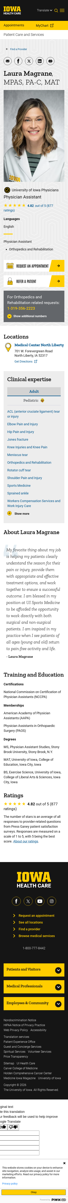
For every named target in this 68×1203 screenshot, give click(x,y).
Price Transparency (16, 1056)
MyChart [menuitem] (42, 25)
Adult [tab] (34, 391)
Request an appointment (36, 915)
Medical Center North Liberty (39, 345)
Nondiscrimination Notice (20, 1020)
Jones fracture (17, 439)
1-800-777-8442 (34, 948)
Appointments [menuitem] (14, 25)
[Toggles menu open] (62, 10)
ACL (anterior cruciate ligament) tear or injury (33, 414)
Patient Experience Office (19, 1042)
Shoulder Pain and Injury (24, 478)
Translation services (16, 1037)
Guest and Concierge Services (22, 1046)
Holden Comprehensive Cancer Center (28, 1073)
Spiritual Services (14, 1051)
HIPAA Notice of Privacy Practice (24, 1025)
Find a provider (29, 929)
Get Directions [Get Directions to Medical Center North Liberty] (23, 361)
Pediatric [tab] (30, 400)
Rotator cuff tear (19, 470)
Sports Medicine (19, 485)
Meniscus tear (17, 455)
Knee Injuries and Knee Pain (27, 447)
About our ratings (25, 841)
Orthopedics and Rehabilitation (29, 462)
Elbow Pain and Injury (22, 424)
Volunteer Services (39, 1051)
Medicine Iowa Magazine (20, 1078)
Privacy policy (10, 1183)
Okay (34, 1192)
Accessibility (38, 1030)
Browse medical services (37, 936)
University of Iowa (49, 1078)
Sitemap (9, 1063)
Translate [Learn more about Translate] (43, 10)
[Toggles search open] (57, 10)
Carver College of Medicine (21, 1068)
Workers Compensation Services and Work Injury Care (33, 503)
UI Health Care (26, 1063)
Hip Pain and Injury (20, 432)
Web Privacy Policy (16, 1030)
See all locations (31, 922)
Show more (22, 513)
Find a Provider (18, 49)
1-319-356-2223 (21, 308)
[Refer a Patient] (34, 281)
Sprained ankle (18, 493)
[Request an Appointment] (34, 266)
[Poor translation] (13, 1127)
